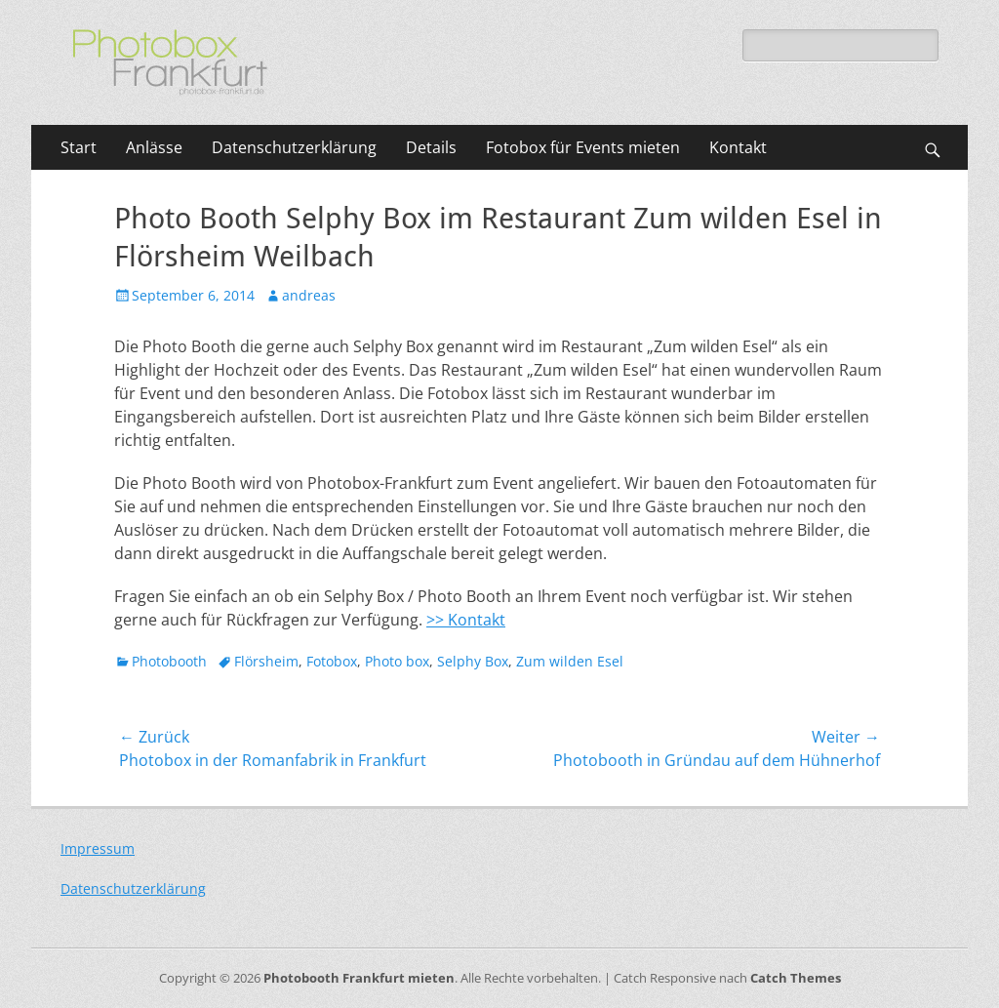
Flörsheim (266, 661)
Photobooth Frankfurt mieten (359, 978)
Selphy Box (472, 661)
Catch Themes (795, 978)
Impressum (97, 848)
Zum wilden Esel (569, 661)
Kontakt (738, 147)
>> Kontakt (465, 619)
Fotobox (331, 661)
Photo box (397, 661)
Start (78, 147)
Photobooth (169, 661)
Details (431, 147)
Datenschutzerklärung (294, 147)
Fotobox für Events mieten (583, 147)
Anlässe (154, 147)
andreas (309, 295)
